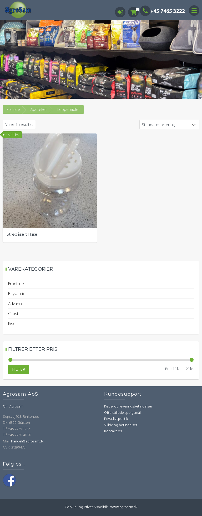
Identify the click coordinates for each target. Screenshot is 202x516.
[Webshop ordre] (169, 124)
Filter (18, 369)
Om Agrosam (13, 407)
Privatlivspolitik (116, 419)
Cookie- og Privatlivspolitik (86, 507)
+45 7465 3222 (162, 11)
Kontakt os (113, 431)
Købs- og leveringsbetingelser (128, 407)
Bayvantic (16, 293)
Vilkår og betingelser (120, 425)
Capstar (15, 313)
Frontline (16, 283)
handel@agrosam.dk (27, 441)
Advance (15, 303)
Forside (13, 109)
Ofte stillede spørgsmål (122, 413)
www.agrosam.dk (124, 507)
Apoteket (39, 109)
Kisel (12, 323)
